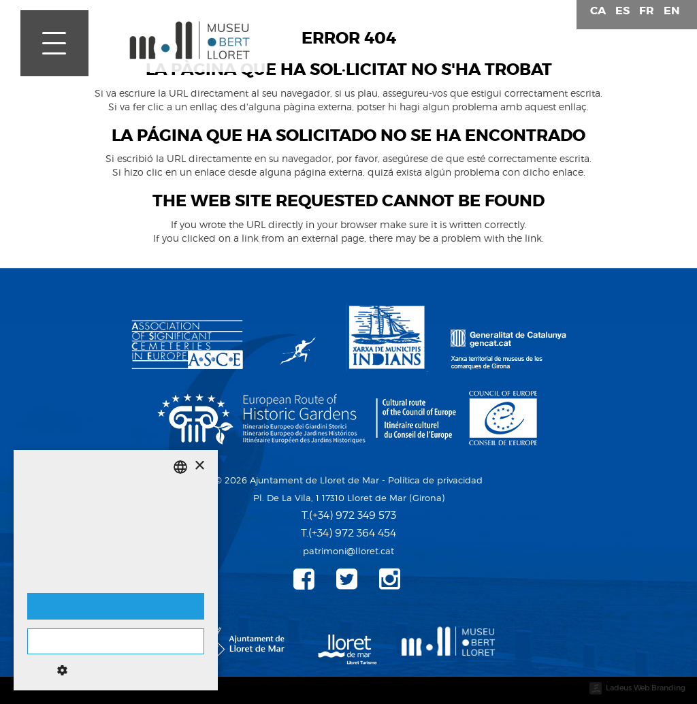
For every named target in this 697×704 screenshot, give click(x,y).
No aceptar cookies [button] (116, 641)
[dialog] (116, 570)
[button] (115, 670)
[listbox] (180, 467)
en (672, 10)
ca (598, 10)
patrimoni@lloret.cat (348, 550)
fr (646, 10)
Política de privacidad (435, 480)
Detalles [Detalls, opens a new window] (43, 579)
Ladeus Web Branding (645, 687)
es (622, 10)
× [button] (199, 466)
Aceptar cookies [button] (115, 606)
